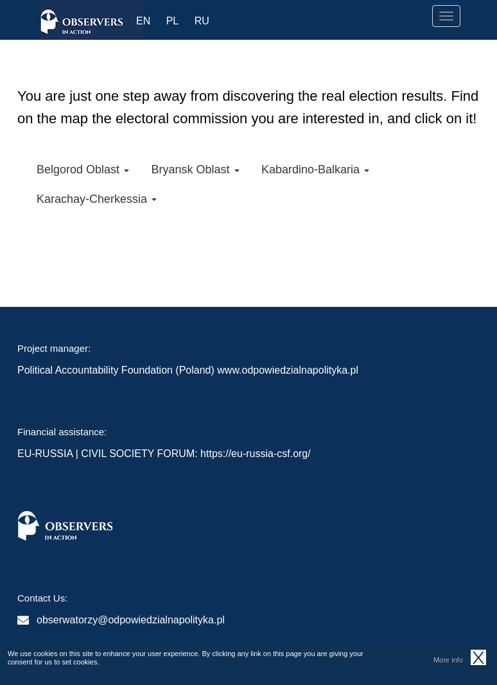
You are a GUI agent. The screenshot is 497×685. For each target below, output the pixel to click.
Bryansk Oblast (196, 169)
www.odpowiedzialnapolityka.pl (287, 370)
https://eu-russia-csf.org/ (255, 453)
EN (143, 20)
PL (172, 20)
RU (202, 20)
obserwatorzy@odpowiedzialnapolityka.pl (131, 619)
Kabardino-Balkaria (315, 169)
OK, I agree (478, 660)
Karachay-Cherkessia (97, 199)
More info (448, 662)
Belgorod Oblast (83, 169)
